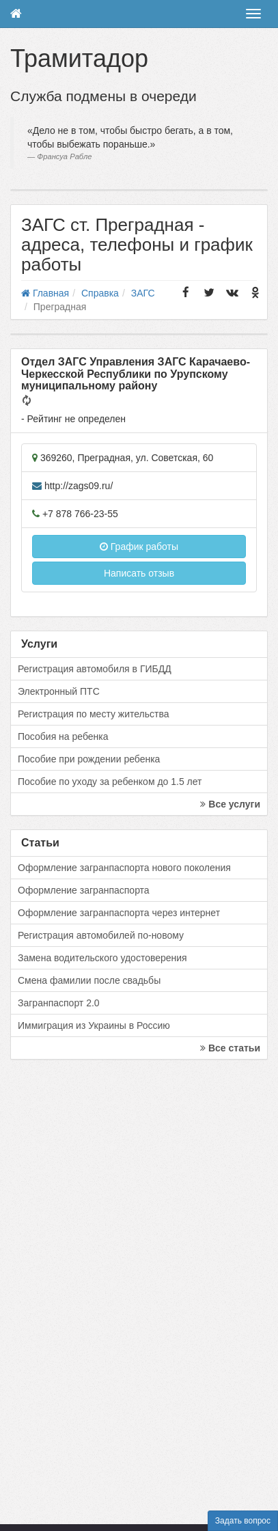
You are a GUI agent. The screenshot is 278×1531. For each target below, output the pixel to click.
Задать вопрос (242, 1521)
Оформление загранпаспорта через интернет (119, 912)
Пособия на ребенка (63, 736)
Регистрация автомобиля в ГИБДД (94, 668)
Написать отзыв (139, 573)
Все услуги (230, 804)
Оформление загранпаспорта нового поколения (124, 867)
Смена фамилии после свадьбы (89, 980)
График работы (139, 546)
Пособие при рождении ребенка (89, 759)
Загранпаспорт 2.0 (59, 1002)
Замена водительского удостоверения (102, 957)
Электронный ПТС (59, 691)
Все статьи (230, 1048)
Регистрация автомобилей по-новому (101, 935)
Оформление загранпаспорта (84, 890)
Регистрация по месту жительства (93, 713)
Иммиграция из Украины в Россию (94, 1025)
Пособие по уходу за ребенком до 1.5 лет (110, 781)
